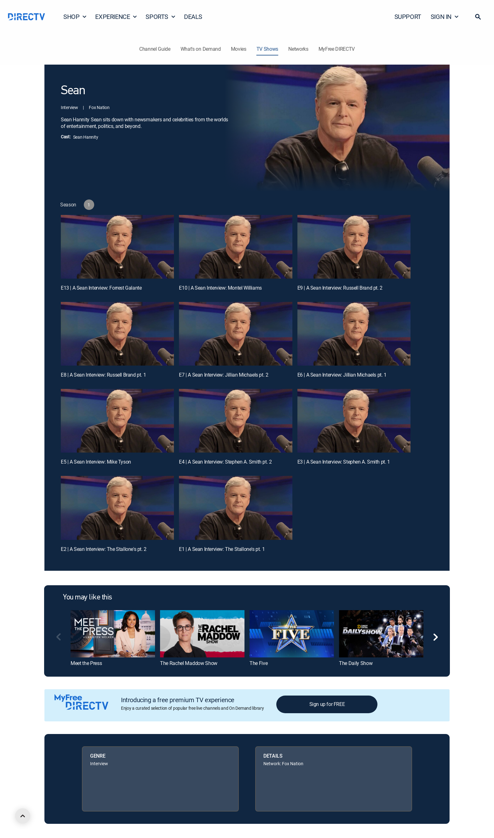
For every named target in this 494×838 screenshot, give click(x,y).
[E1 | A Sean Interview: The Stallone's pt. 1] (235, 508)
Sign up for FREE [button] (327, 704)
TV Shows (267, 48)
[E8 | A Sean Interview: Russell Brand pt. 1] (117, 334)
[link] (113, 633)
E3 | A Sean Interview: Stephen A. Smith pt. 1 (343, 461)
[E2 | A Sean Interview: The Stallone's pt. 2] (117, 508)
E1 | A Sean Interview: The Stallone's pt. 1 (222, 549)
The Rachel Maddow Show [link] (188, 663)
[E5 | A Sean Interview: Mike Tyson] (117, 421)
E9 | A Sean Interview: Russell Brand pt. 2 (339, 287)
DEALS (193, 16)
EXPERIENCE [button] (116, 16)
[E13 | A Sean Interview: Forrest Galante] (117, 247)
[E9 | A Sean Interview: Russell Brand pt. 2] (354, 247)
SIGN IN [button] (445, 16)
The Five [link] (258, 663)
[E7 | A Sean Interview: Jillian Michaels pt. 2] (235, 334)
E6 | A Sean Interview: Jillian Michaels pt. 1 (342, 374)
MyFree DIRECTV (337, 48)
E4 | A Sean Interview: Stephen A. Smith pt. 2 (225, 461)
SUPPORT (407, 16)
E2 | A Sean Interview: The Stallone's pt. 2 (103, 549)
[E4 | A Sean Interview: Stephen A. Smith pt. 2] (235, 421)
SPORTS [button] (161, 16)
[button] (477, 16)
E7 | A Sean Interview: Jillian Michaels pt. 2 (223, 374)
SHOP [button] (75, 16)
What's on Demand (201, 48)
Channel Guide (154, 48)
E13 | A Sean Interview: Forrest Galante (101, 287)
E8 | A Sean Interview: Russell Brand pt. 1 (103, 374)
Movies (238, 48)
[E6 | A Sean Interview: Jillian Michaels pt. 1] (354, 334)
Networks (298, 48)
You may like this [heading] (87, 597)
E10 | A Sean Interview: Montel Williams (220, 287)
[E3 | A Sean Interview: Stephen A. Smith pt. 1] (354, 421)
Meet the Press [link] (86, 663)
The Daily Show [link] (356, 663)
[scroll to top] (23, 815)
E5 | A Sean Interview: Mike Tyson (96, 461)
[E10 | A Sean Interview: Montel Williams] (235, 247)
